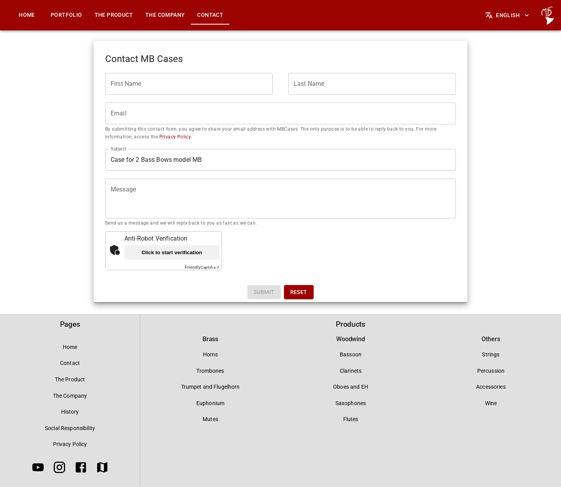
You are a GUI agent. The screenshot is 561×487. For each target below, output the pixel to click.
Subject (119, 148)
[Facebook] (81, 469)
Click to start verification (171, 252)
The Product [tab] (114, 15)
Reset (298, 292)
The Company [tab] (165, 15)
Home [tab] (27, 15)
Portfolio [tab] (66, 15)
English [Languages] (508, 15)
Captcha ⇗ (202, 267)
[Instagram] (59, 469)
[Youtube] (38, 469)
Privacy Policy (174, 137)
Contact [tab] (210, 15)
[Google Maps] (102, 469)
